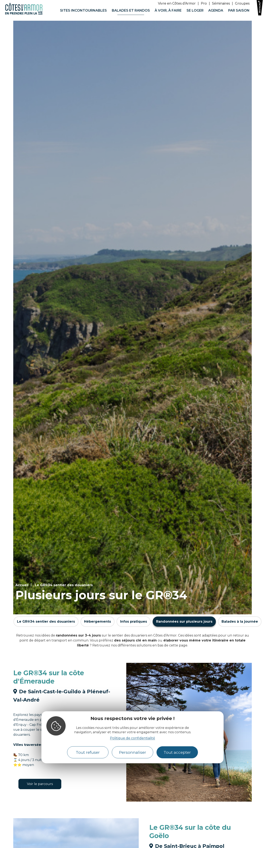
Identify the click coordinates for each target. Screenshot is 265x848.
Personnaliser (132, 752)
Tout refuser (88, 752)
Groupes (242, 3)
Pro (204, 3)
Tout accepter (177, 752)
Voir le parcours (40, 784)
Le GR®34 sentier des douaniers (64, 585)
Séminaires (221, 3)
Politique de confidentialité (132, 738)
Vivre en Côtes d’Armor (177, 3)
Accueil (22, 585)
